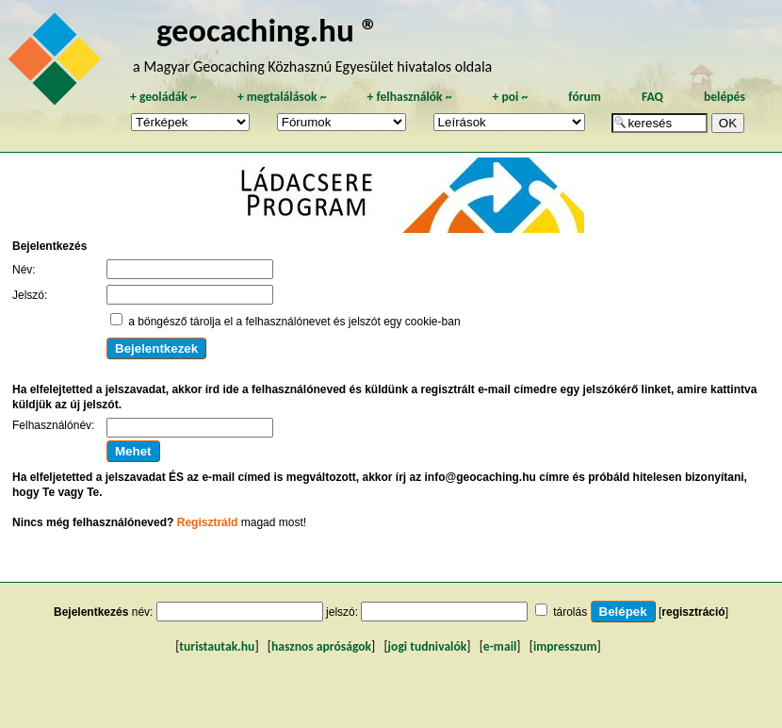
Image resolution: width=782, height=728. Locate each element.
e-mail (499, 646)
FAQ (652, 97)
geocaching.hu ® (267, 29)
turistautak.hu (216, 646)
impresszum (565, 646)
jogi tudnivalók (427, 646)
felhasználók (409, 97)
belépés (724, 97)
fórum (584, 97)
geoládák (163, 97)
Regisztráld (207, 522)
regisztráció (693, 612)
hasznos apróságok (321, 646)
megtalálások (282, 97)
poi (509, 97)
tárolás (570, 612)
